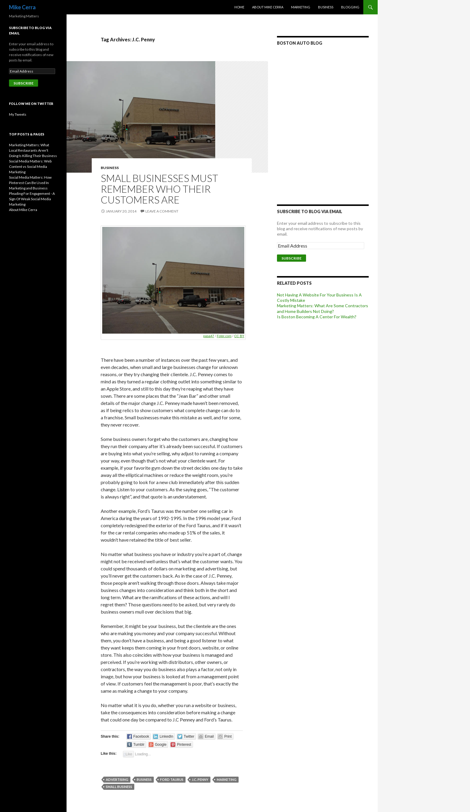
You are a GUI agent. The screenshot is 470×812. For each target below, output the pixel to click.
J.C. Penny (200, 779)
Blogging (350, 7)
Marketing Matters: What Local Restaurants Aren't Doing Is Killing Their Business (33, 150)
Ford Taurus (171, 779)
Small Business (119, 787)
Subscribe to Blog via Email (309, 211)
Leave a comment (161, 211)
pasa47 (208, 336)
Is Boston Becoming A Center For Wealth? (316, 316)
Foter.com (224, 336)
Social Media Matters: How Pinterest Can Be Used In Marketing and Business (30, 182)
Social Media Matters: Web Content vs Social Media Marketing (30, 166)
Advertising (117, 779)
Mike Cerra (22, 7)
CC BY (239, 336)
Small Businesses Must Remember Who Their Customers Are (159, 189)
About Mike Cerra (267, 7)
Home (239, 7)
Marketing (300, 7)
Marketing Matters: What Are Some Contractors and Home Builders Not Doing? (322, 308)
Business (325, 7)
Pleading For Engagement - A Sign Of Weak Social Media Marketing (32, 199)
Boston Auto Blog (299, 43)
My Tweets (17, 114)
